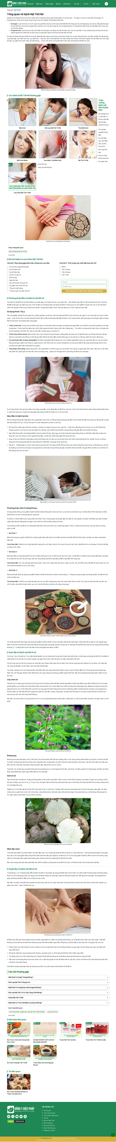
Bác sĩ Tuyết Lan (48, 1123)
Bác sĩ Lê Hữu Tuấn (49, 1121)
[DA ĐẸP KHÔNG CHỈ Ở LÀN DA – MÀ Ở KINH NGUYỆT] (45, 1030)
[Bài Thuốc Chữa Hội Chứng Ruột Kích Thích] (18, 1030)
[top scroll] (113, 1134)
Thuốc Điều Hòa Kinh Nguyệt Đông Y (43, 1064)
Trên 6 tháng (66, 272)
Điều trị (58, 4)
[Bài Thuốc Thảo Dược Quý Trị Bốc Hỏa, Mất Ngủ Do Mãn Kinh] (18, 1082)
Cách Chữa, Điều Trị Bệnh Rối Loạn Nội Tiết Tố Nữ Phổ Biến (27, 1012)
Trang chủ (30, 4)
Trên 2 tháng (66, 270)
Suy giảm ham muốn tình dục (18, 286)
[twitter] (21, 1116)
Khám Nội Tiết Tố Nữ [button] (15, 998)
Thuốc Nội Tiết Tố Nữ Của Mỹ (96, 1040)
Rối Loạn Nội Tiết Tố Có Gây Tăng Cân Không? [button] (25, 993)
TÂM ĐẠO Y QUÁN (49, 1130)
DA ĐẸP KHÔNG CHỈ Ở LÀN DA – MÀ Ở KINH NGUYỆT (44, 1041)
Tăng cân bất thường (16, 288)
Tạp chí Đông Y (16, 4)
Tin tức (85, 4)
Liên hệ (46, 1118)
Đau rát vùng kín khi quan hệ (18, 283)
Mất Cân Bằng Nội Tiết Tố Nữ (18, 252)
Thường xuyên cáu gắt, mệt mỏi (19, 291)
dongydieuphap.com (46, 1138)
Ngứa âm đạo (13, 280)
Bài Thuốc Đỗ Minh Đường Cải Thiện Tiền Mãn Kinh (17, 1093)
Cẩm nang (95, 4)
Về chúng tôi (47, 1111)
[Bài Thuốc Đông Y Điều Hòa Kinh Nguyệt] (45, 1053)
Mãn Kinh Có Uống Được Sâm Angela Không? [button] (24, 988)
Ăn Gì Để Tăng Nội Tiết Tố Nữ (17, 1063)
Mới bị (63, 267)
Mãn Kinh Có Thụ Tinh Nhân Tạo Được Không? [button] (25, 1003)
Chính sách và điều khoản (51, 1116)
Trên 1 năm (65, 275)
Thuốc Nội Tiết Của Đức (67, 1040)
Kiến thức (66, 4)
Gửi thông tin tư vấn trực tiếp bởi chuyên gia (84, 291)
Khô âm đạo (13, 278)
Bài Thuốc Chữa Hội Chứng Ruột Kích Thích (18, 1041)
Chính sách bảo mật (49, 1113)
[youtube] (17, 1116)
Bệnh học (39, 4)
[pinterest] (25, 1116)
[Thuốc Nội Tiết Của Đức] (71, 1030)
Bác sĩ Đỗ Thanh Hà (49, 1126)
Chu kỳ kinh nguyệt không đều (19, 267)
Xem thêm (11, 255)
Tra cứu (76, 4)
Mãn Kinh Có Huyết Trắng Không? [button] (20, 977)
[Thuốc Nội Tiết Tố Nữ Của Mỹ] (97, 1030)
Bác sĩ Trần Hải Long (49, 1128)
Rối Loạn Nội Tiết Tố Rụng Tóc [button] (19, 983)
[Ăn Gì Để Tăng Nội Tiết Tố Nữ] (18, 1053)
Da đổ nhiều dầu (14, 272)
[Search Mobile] (106, 4)
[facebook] (8, 1116)
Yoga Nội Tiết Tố (52, 1012)
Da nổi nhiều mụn (15, 270)
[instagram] (12, 1116)
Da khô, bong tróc (15, 275)
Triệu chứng (49, 4)
